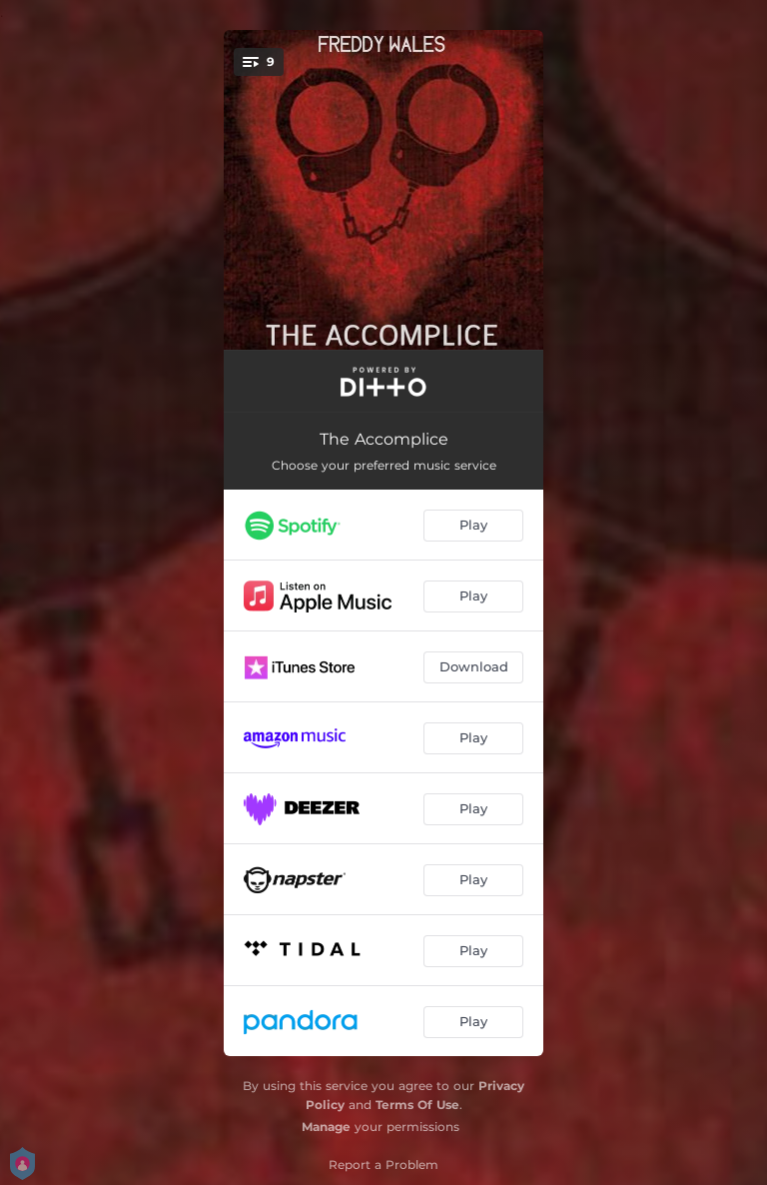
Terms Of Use (417, 1104)
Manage (326, 1126)
